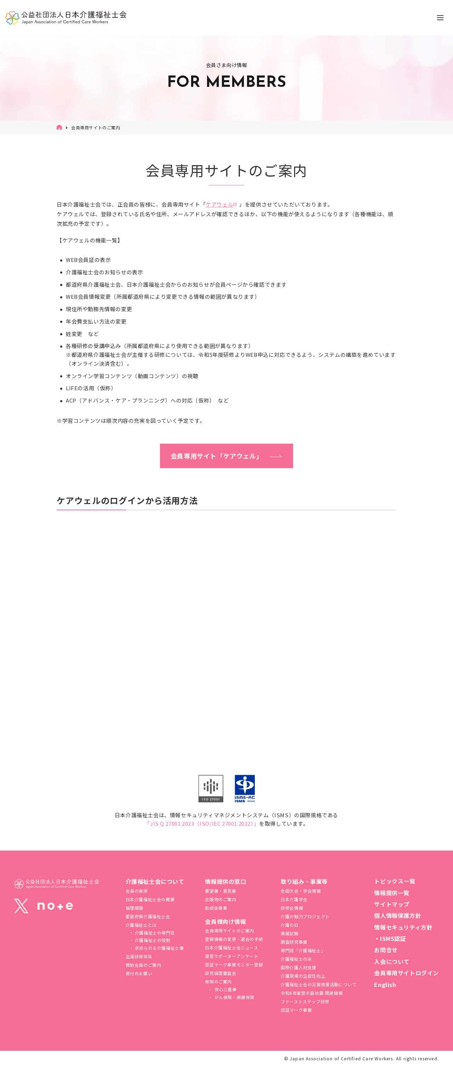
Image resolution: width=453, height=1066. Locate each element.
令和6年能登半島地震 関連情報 (312, 993)
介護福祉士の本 (296, 959)
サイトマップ (391, 904)
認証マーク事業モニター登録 (234, 964)
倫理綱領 (134, 908)
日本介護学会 (294, 899)
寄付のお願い (139, 973)
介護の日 (289, 925)
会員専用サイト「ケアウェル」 (217, 455)
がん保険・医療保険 (233, 997)
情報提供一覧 (391, 893)
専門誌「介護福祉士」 (303, 950)
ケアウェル (219, 204)
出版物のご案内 (220, 899)
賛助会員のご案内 (143, 965)
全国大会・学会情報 (301, 891)
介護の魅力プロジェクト (305, 916)
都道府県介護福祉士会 (148, 916)
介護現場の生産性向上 (303, 976)
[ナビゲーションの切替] (440, 17)
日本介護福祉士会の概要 (150, 899)
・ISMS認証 (390, 938)
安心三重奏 (225, 989)
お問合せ (385, 950)
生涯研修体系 (139, 956)
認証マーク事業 (296, 1010)
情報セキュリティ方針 (403, 927)
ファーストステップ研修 (305, 1001)
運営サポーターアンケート (231, 956)
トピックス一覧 (394, 881)
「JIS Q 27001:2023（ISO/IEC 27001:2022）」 (201, 823)
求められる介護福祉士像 (158, 948)
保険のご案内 (218, 981)
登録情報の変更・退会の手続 (234, 939)
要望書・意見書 (220, 891)
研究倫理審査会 (220, 973)
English (385, 984)
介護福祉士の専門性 (154, 933)
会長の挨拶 (137, 891)
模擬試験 (289, 933)
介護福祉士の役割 (151, 940)
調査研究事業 (294, 942)
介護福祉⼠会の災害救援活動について (318, 984)
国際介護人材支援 (298, 967)
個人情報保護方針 (397, 915)
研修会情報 (292, 908)
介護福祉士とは (141, 925)
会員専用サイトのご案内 (229, 930)
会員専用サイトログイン (406, 973)
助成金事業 (216, 908)
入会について (391, 961)
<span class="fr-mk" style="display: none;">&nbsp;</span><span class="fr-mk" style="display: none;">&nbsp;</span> (226, 611)
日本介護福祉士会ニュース (231, 947)
